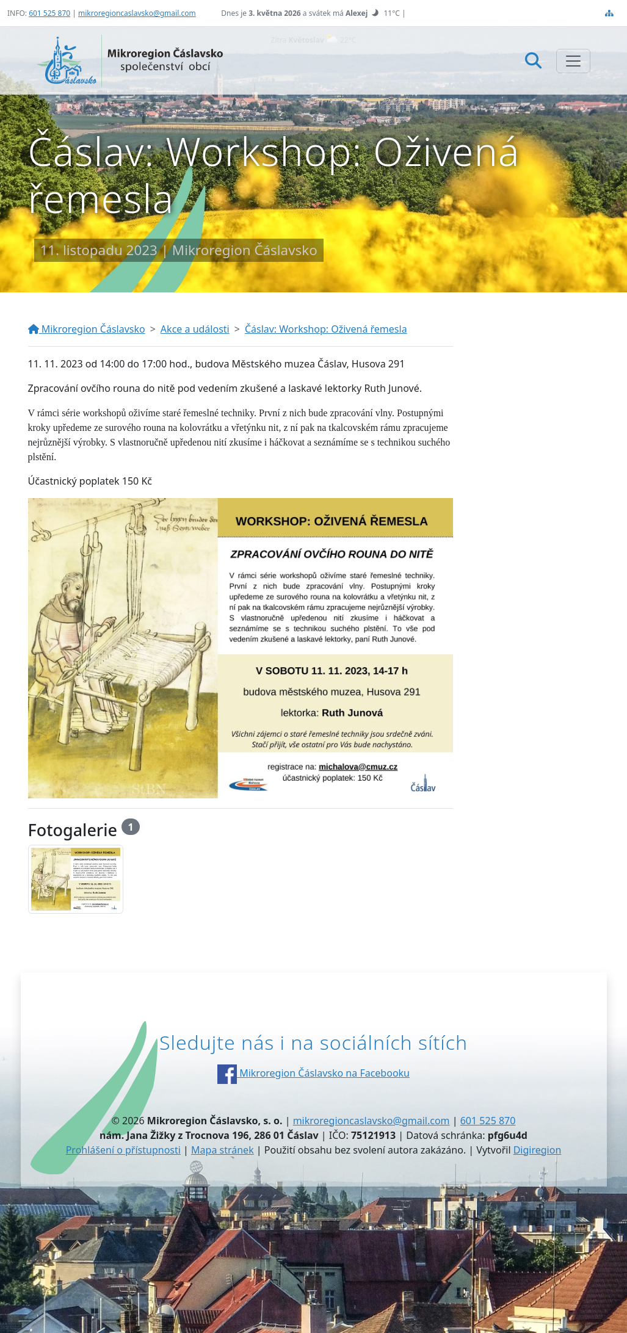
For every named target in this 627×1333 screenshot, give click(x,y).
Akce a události (195, 329)
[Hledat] (533, 60)
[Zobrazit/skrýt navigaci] (573, 61)
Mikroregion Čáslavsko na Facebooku (313, 1073)
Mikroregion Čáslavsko (86, 329)
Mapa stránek (222, 1150)
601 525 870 (49, 13)
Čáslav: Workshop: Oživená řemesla (326, 329)
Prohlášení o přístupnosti (123, 1150)
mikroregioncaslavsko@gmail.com (137, 13)
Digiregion (537, 1150)
